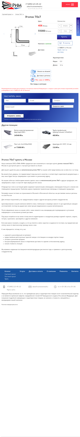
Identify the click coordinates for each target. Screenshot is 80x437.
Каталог (8, 271)
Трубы (6, 279)
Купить (64, 37)
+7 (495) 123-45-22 (33, 4)
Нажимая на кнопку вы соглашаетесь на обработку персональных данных (22, 119)
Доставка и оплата (36, 271)
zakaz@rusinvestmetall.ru (34, 6)
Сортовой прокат (10, 274)
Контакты (74, 271)
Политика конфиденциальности (10, 304)
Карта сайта (11, 290)
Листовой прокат (10, 276)
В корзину (64, 43)
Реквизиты (64, 271)
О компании (51, 271)
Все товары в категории (38, 84)
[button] (35, 34)
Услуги (22, 271)
